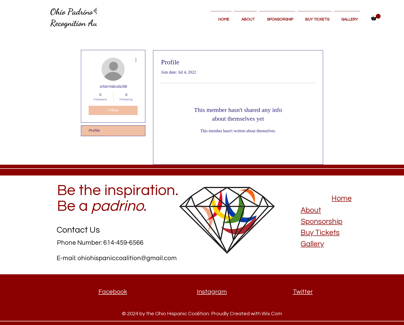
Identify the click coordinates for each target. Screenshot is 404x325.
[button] (376, 17)
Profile (94, 131)
